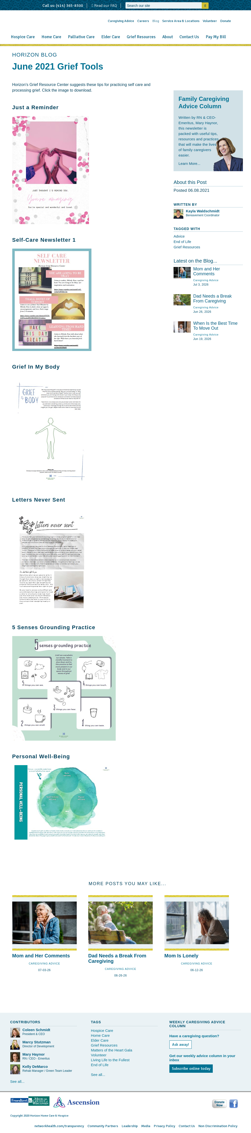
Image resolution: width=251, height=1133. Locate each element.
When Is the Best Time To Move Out (215, 326)
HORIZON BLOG (34, 55)
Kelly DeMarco (35, 1066)
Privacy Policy (164, 1126)
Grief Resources (141, 36)
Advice (179, 236)
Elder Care (110, 36)
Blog (155, 21)
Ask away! (180, 1044)
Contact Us (189, 36)
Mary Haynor (34, 1054)
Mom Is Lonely (181, 955)
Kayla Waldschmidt (202, 211)
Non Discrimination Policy (218, 1126)
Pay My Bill (216, 36)
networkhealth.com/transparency (59, 1126)
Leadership (130, 1126)
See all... (17, 1081)
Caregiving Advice (121, 21)
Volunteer (210, 21)
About (167, 36)
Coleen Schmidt (36, 1030)
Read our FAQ (104, 5)
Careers (143, 21)
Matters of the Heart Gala (111, 1050)
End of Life (182, 242)
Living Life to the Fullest (110, 1060)
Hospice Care (23, 36)
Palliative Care (81, 36)
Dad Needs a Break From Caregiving (212, 298)
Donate (225, 21)
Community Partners (103, 1126)
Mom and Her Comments (206, 271)
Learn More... (189, 163)
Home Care (51, 36)
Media (145, 1126)
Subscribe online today (191, 1068)
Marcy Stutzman (37, 1042)
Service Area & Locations (181, 21)
